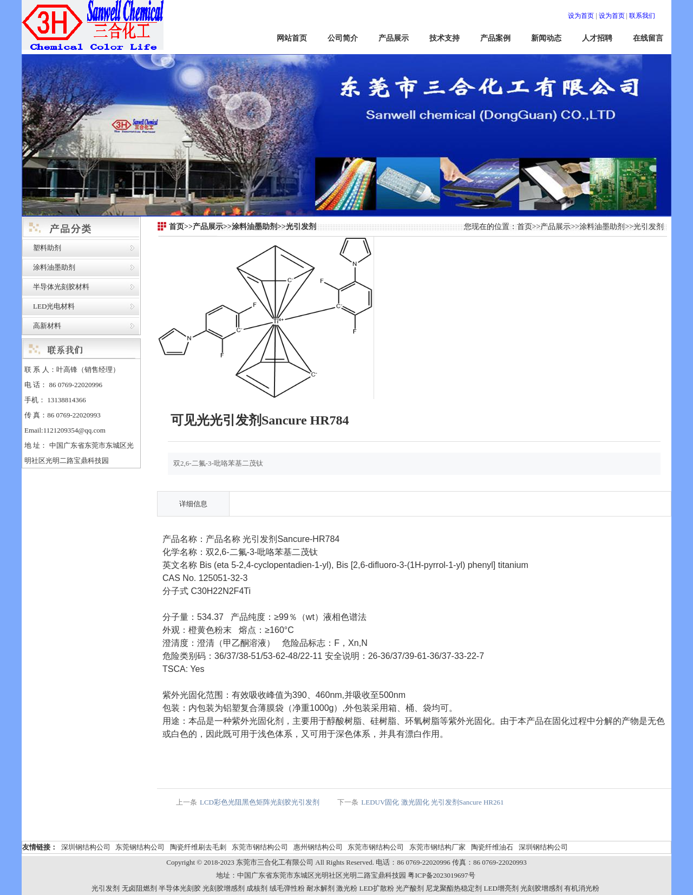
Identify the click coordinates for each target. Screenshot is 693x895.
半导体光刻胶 (180, 888)
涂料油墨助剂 (54, 267)
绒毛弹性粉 (287, 888)
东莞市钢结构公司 (260, 847)
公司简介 (343, 38)
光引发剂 (648, 227)
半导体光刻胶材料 (61, 287)
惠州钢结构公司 (318, 847)
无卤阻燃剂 (139, 888)
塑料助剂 (47, 248)
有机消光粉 (581, 888)
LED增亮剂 (501, 888)
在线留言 (648, 38)
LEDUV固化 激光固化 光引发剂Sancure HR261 (432, 802)
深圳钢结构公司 (85, 847)
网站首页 (292, 38)
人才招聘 (597, 38)
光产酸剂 (410, 888)
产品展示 (393, 38)
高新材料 (47, 326)
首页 (524, 227)
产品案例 (495, 38)
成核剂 (256, 888)
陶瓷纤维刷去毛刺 (198, 847)
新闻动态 (546, 38)
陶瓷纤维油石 (492, 847)
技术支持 (444, 38)
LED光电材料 (54, 306)
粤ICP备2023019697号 (441, 875)
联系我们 (642, 15)
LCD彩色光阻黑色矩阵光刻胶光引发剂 (259, 802)
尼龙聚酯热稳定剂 (454, 888)
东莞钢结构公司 (140, 847)
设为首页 (581, 15)
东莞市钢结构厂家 (437, 847)
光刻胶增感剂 (223, 888)
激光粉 (346, 888)
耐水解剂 (320, 888)
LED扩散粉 (376, 888)
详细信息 (193, 504)
